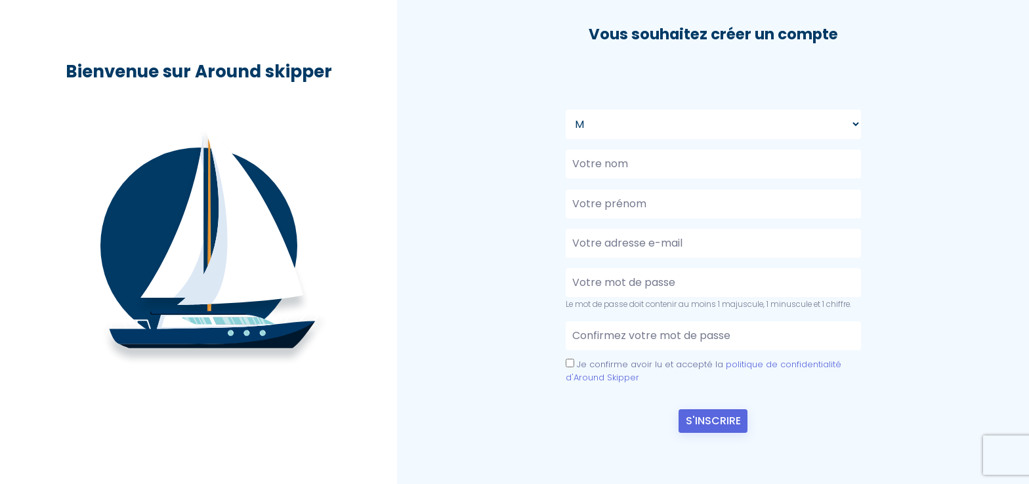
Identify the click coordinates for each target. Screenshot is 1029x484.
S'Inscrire (713, 420)
